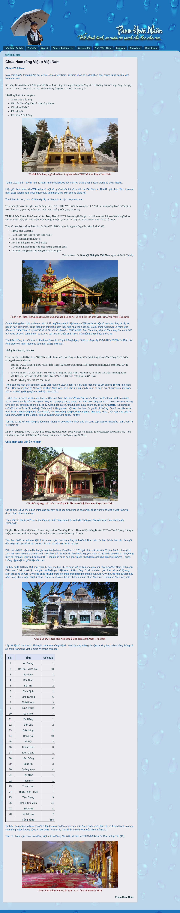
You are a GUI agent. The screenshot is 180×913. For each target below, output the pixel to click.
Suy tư (44, 48)
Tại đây (130, 255)
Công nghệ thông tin (63, 48)
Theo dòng (135, 48)
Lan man (120, 48)
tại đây (74, 543)
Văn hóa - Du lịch (14, 48)
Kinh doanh (151, 48)
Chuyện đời (84, 48)
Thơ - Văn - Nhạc (103, 48)
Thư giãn (32, 48)
